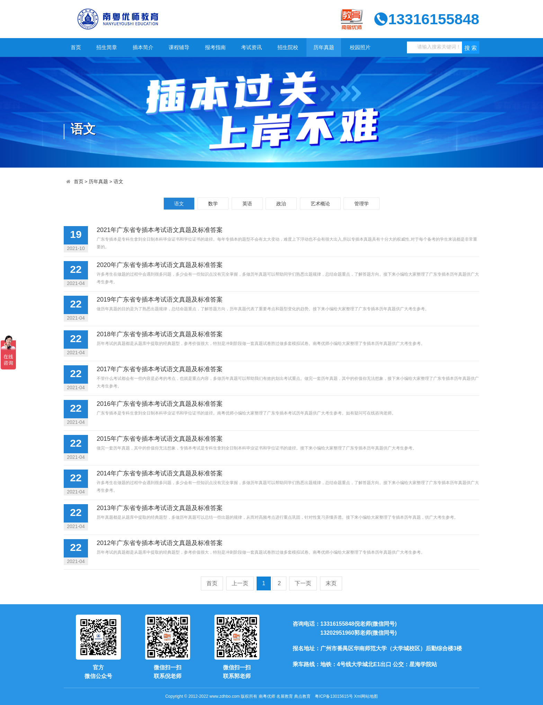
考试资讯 (251, 47)
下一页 (303, 583)
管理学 (361, 203)
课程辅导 (179, 47)
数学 (213, 203)
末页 (331, 583)
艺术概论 (320, 203)
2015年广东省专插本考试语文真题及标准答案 (160, 438)
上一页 (240, 583)
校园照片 (360, 47)
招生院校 (287, 47)
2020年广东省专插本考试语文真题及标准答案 (160, 264)
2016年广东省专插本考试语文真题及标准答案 (160, 403)
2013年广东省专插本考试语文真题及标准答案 (160, 508)
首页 (76, 47)
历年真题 (323, 47)
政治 (281, 203)
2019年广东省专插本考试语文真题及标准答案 (160, 299)
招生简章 (106, 47)
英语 (247, 203)
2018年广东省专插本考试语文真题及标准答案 (160, 334)
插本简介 (143, 47)
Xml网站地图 (366, 696)
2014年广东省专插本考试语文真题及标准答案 (160, 473)
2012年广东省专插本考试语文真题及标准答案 (160, 542)
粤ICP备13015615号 (334, 696)
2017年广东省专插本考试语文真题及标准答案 (160, 369)
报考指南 (215, 47)
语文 (118, 181)
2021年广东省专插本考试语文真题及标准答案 (160, 229)
